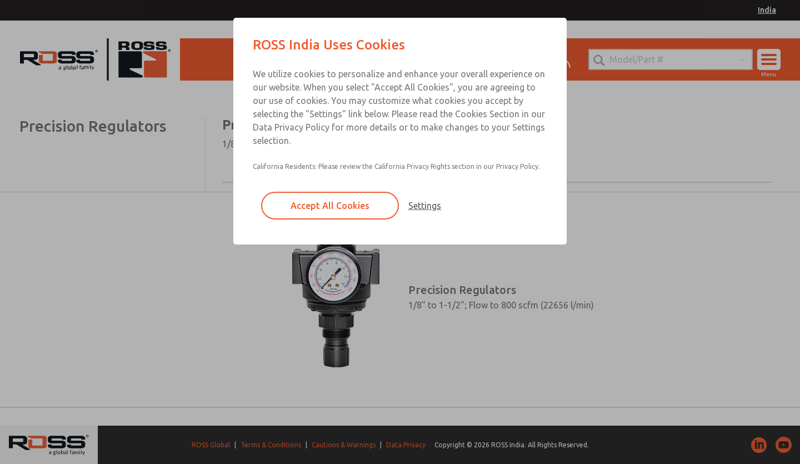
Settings (424, 206)
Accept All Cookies (330, 206)
